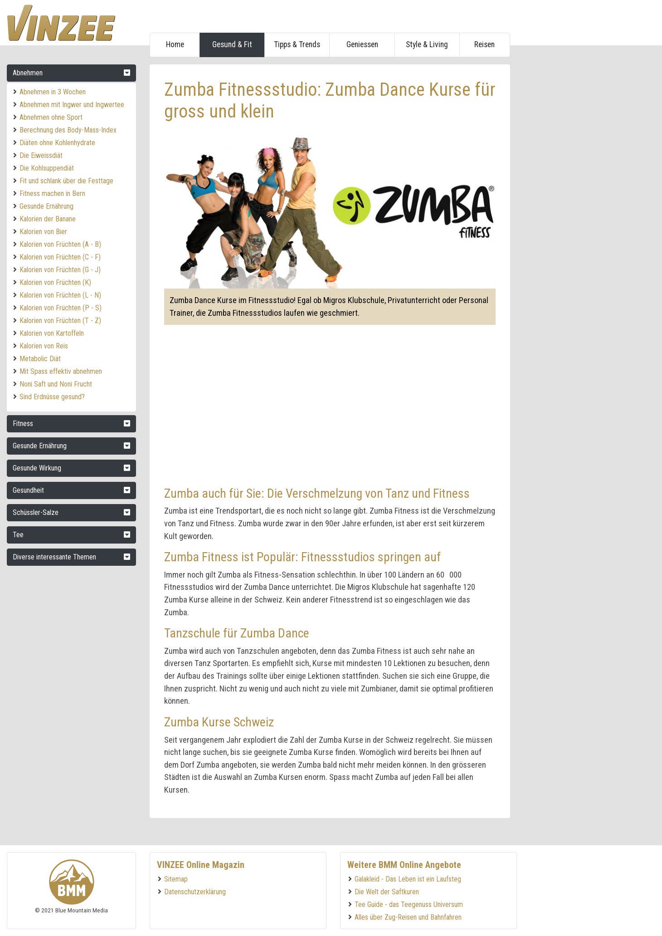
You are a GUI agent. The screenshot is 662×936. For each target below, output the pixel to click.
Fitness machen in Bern (52, 193)
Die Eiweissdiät (41, 155)
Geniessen (362, 44)
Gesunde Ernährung (46, 206)
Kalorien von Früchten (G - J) (60, 269)
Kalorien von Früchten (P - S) (60, 308)
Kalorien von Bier (43, 231)
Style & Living (427, 44)
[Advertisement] (587, 200)
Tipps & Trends (297, 44)
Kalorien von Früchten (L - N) (60, 295)
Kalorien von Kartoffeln (51, 333)
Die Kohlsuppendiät (46, 168)
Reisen (484, 44)
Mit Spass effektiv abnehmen (60, 371)
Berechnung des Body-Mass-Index (68, 130)
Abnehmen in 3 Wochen (52, 92)
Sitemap (176, 879)
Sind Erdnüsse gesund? (52, 396)
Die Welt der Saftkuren (387, 891)
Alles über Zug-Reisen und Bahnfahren (408, 917)
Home (175, 44)
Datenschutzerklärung (195, 891)
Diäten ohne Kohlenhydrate (57, 142)
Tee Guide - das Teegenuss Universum (409, 904)
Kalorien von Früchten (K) (55, 282)
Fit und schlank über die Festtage (66, 180)
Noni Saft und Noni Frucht (55, 384)
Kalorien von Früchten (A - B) (60, 244)
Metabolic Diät (40, 358)
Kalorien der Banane (47, 219)
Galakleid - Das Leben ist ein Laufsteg (408, 879)
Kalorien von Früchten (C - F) (60, 257)
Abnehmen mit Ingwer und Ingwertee (71, 104)
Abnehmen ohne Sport (51, 117)
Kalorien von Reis (43, 346)
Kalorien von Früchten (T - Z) (60, 320)
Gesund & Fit (232, 44)
